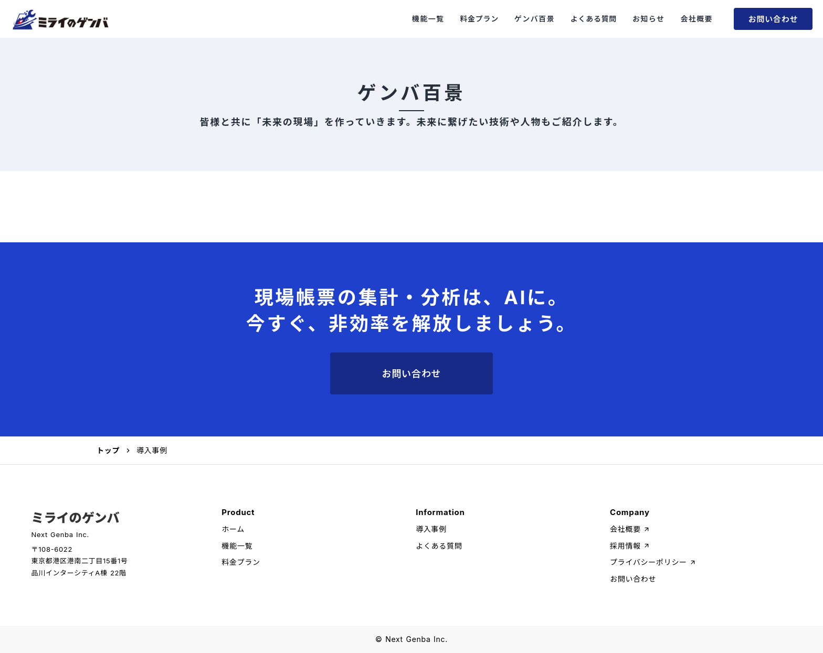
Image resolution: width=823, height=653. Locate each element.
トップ (108, 450)
